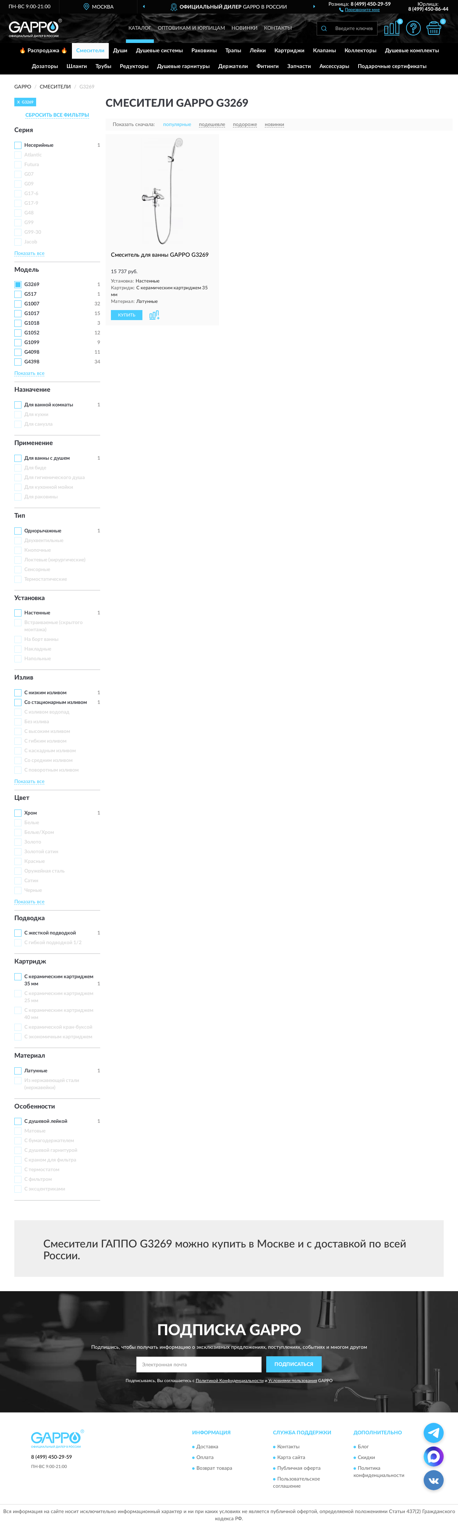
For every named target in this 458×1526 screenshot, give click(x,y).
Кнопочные (37, 550)
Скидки (366, 1457)
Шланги (77, 66)
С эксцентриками (44, 1189)
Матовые (34, 1131)
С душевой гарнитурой (50, 1150)
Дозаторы (45, 66)
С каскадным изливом (50, 750)
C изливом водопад (46, 712)
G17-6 (31, 193)
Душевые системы (159, 50)
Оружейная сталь (44, 871)
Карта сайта (291, 1457)
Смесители (90, 50)
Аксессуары (334, 66)
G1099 (31, 342)
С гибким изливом (45, 741)
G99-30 (32, 232)
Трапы (233, 50)
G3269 (31, 284)
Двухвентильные (43, 540)
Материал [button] (29, 1056)
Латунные (35, 1070)
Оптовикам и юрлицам (191, 28)
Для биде (35, 467)
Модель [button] (26, 270)
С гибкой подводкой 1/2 (53, 942)
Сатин (31, 880)
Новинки (245, 28)
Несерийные (38, 145)
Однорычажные (42, 530)
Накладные (37, 649)
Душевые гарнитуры (183, 66)
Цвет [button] (21, 798)
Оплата (205, 1457)
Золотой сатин (41, 851)
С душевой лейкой (45, 1121)
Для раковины (41, 496)
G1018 (31, 323)
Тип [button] (19, 516)
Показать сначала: (134, 124)
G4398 (31, 361)
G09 (29, 184)
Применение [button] (33, 443)
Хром (30, 813)
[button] (359, 9)
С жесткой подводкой (50, 933)
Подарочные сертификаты (392, 66)
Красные (34, 861)
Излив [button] (23, 678)
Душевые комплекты (412, 50)
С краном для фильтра (50, 1160)
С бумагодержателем (49, 1140)
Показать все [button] (29, 253)
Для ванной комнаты (48, 404)
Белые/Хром (39, 832)
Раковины (204, 50)
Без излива (36, 721)
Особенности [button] (34, 1107)
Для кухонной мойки (48, 487)
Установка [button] (29, 598)
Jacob (30, 242)
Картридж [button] (30, 961)
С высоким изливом (47, 731)
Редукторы (134, 66)
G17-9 (31, 203)
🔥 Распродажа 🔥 (43, 50)
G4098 (31, 352)
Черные (33, 890)
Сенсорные (37, 569)
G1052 (31, 332)
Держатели (233, 66)
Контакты (278, 28)
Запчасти (299, 66)
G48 (29, 213)
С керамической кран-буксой (58, 1027)
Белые (31, 822)
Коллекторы (360, 50)
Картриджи (289, 50)
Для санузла (38, 424)
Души (120, 50)
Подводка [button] (29, 918)
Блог (363, 1446)
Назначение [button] (32, 390)
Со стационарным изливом (55, 702)
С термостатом (41, 1169)
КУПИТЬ (126, 315)
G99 (29, 222)
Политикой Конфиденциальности (230, 1380)
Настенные (37, 612)
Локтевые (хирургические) (55, 559)
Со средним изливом (48, 760)
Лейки (258, 50)
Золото (32, 842)
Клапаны (324, 50)
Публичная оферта (299, 1468)
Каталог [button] (139, 28)
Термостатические (45, 579)
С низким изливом (45, 692)
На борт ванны (41, 639)
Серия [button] (23, 130)
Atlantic (33, 155)
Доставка (207, 1446)
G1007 (31, 303)
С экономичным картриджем (58, 1036)
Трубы (103, 66)
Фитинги (268, 66)
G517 (30, 294)
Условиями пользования (292, 1380)
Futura (31, 164)
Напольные (37, 658)
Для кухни (36, 414)
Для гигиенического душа (54, 477)
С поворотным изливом (51, 770)
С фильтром (38, 1179)
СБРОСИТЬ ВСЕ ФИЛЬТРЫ (57, 115)
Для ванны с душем (47, 458)
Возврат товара (214, 1468)
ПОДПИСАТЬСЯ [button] (293, 1364)
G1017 (31, 313)
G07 (29, 174)
